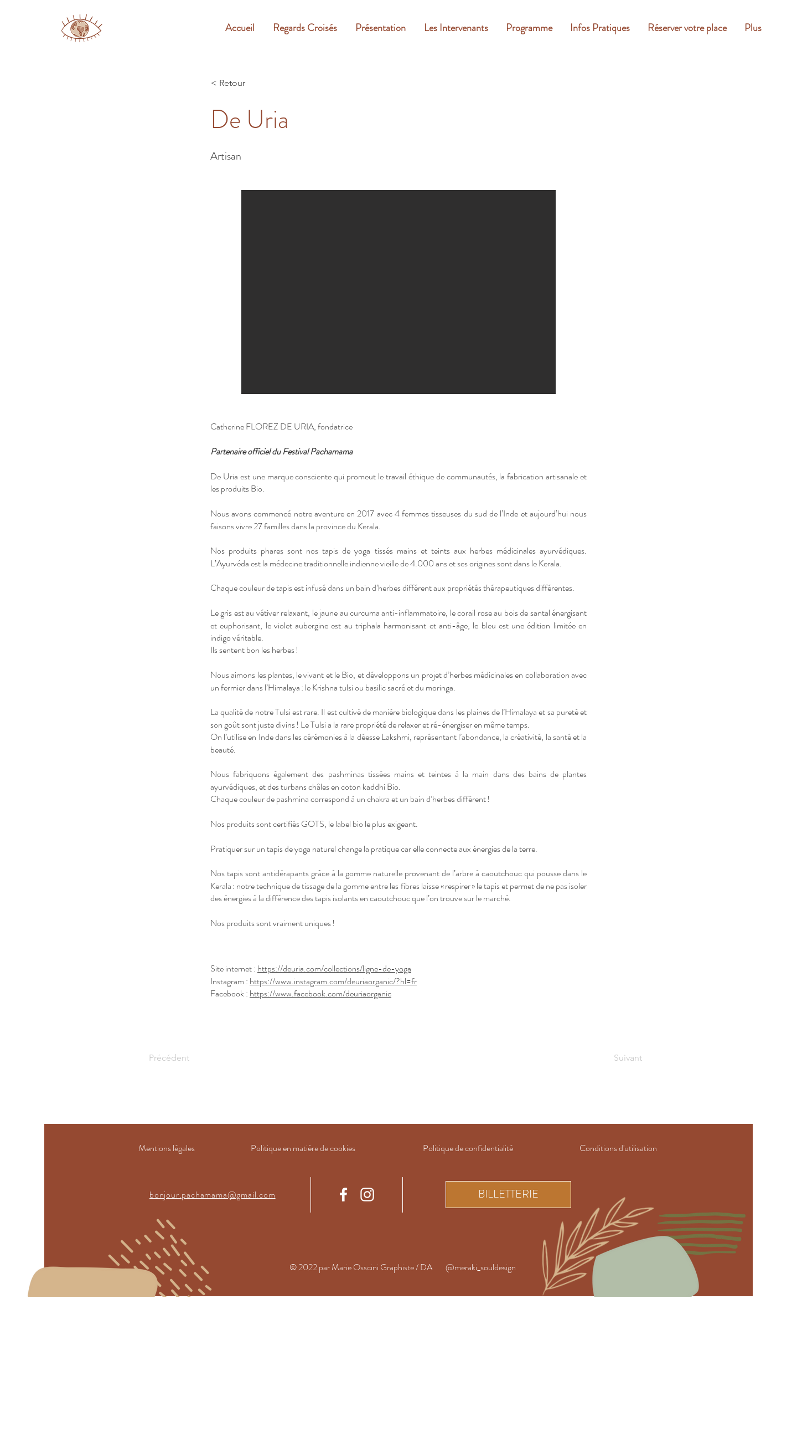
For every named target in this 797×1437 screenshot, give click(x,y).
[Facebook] (343, 1194)
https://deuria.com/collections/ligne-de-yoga (334, 968)
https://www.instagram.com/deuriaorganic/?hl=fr (333, 981)
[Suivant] (614, 1058)
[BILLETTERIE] (508, 1194)
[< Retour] (247, 83)
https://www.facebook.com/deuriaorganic (320, 993)
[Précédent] (185, 1058)
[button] (398, 292)
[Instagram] (367, 1194)
